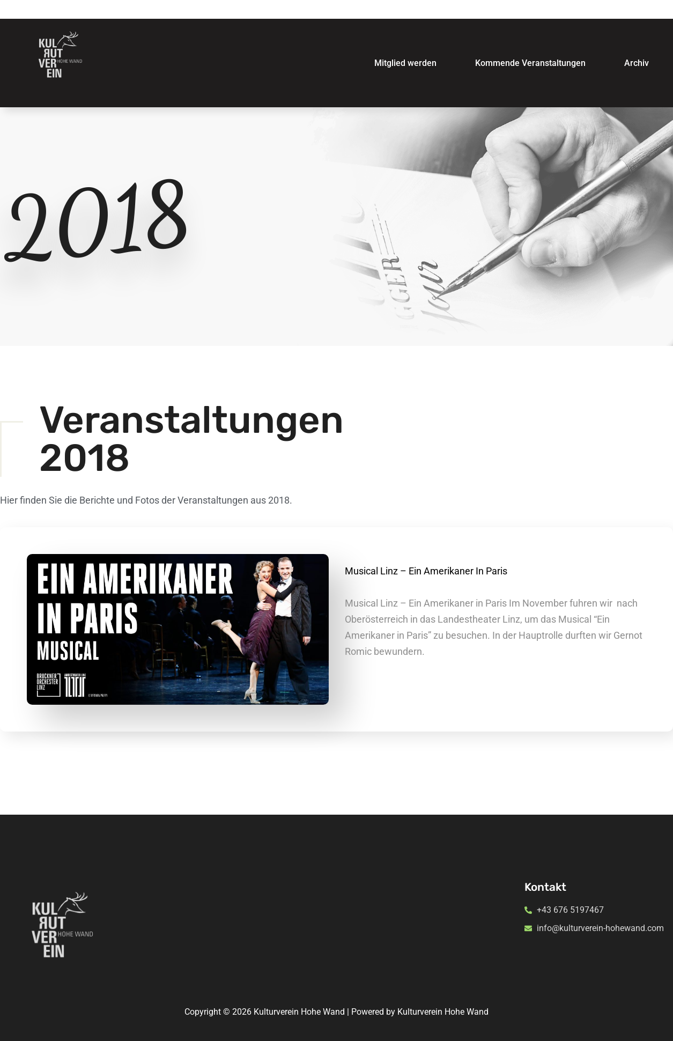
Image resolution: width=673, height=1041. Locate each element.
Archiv (636, 63)
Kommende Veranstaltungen (530, 63)
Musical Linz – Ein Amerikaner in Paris (426, 571)
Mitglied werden (405, 63)
